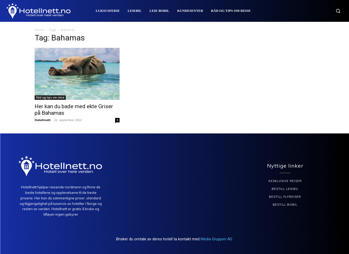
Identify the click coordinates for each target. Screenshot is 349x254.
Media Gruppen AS (217, 239)
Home (39, 30)
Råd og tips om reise (50, 97)
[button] (338, 10)
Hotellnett (43, 120)
